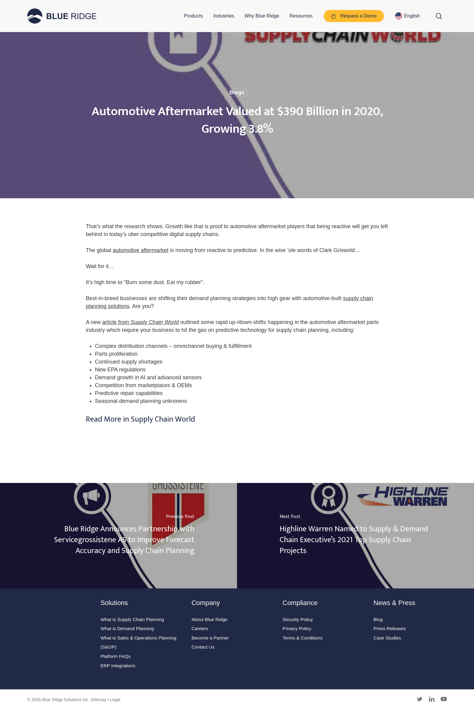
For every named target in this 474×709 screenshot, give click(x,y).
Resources (301, 15)
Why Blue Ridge (262, 15)
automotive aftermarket (140, 250)
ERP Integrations (117, 665)
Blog (378, 619)
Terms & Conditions (303, 637)
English (412, 15)
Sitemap (98, 699)
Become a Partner (210, 637)
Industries (223, 15)
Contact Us (202, 646)
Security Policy (298, 619)
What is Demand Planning (127, 628)
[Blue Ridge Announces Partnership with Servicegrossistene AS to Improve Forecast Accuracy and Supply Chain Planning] (118, 535)
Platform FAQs (115, 656)
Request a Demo (354, 16)
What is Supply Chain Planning (132, 619)
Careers (199, 628)
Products (193, 15)
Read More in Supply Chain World (140, 419)
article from (140, 322)
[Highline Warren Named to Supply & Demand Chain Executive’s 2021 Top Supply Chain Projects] (355, 535)
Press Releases (390, 628)
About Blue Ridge (209, 619)
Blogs (236, 92)
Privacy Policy (297, 628)
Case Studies (387, 637)
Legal (115, 699)
